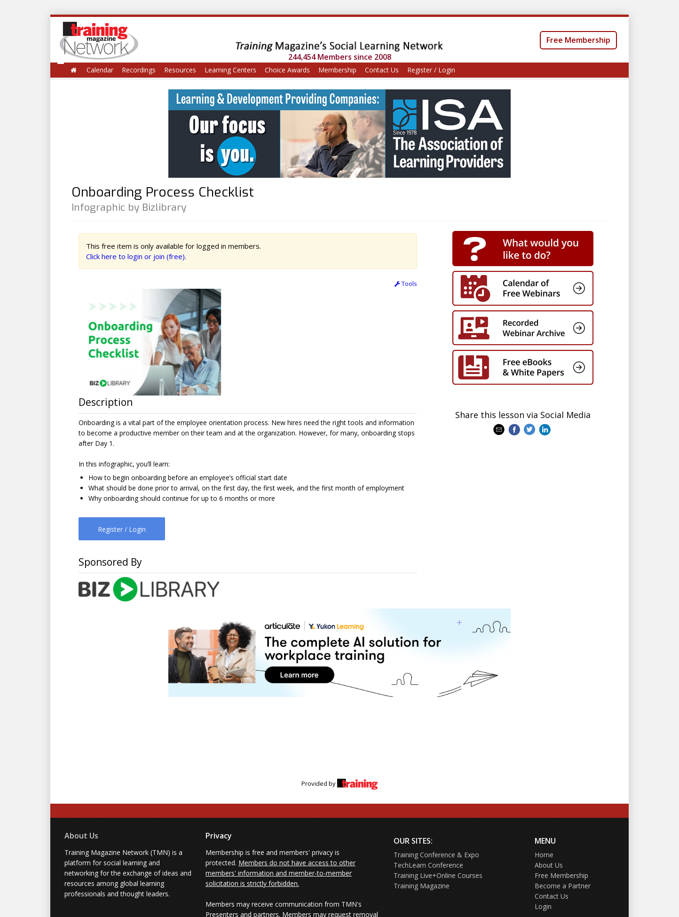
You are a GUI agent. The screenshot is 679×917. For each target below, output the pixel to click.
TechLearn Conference (428, 865)
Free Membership (578, 40)
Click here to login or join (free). (136, 256)
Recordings (139, 69)
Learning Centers (230, 69)
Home (544, 854)
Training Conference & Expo (436, 854)
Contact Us (382, 69)
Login (543, 906)
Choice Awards (287, 69)
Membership (337, 69)
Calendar (100, 69)
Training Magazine (422, 885)
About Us (81, 835)
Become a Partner (563, 885)
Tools (406, 283)
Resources (180, 69)
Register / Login (431, 69)
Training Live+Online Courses (438, 875)
